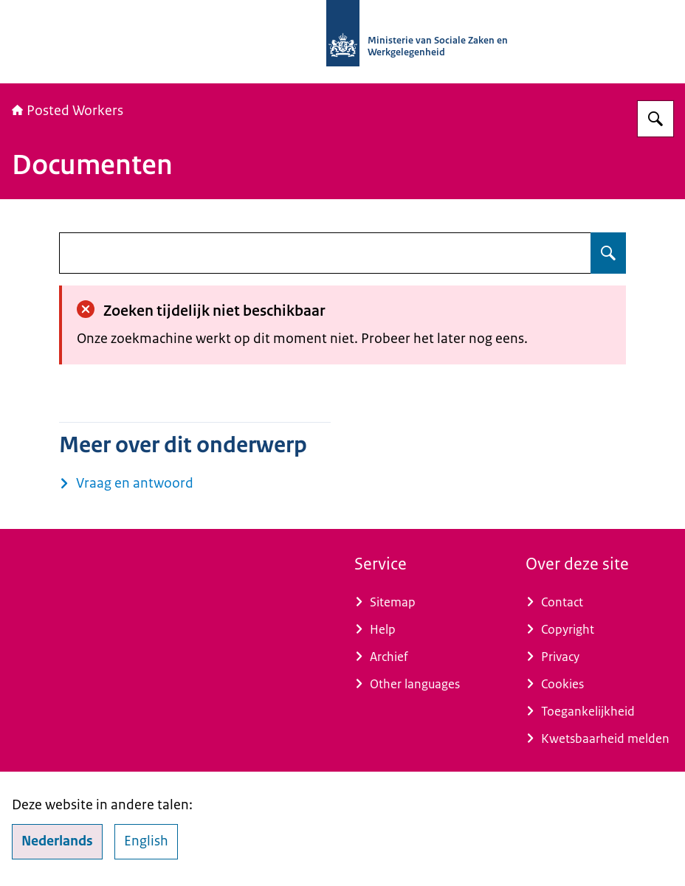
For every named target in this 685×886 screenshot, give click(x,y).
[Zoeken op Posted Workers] (655, 118)
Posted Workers (67, 111)
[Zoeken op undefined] (608, 253)
